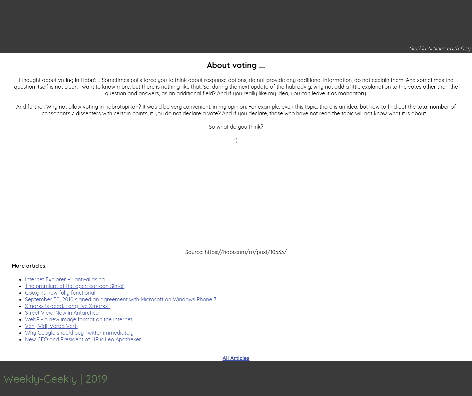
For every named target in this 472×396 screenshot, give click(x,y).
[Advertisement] (236, 190)
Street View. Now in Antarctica (62, 312)
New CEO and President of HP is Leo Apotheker (83, 339)
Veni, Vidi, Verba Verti (51, 326)
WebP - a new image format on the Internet (78, 319)
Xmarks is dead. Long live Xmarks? (67, 306)
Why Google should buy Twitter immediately (79, 332)
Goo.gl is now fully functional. (60, 292)
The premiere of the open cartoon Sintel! (74, 286)
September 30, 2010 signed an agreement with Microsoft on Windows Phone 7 (120, 299)
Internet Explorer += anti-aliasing (65, 279)
